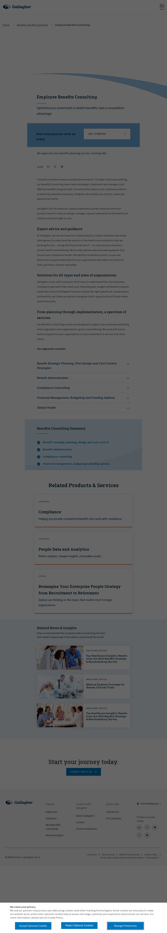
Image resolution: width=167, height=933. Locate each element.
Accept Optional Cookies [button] (33, 926)
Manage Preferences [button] (125, 926)
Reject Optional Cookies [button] (79, 925)
